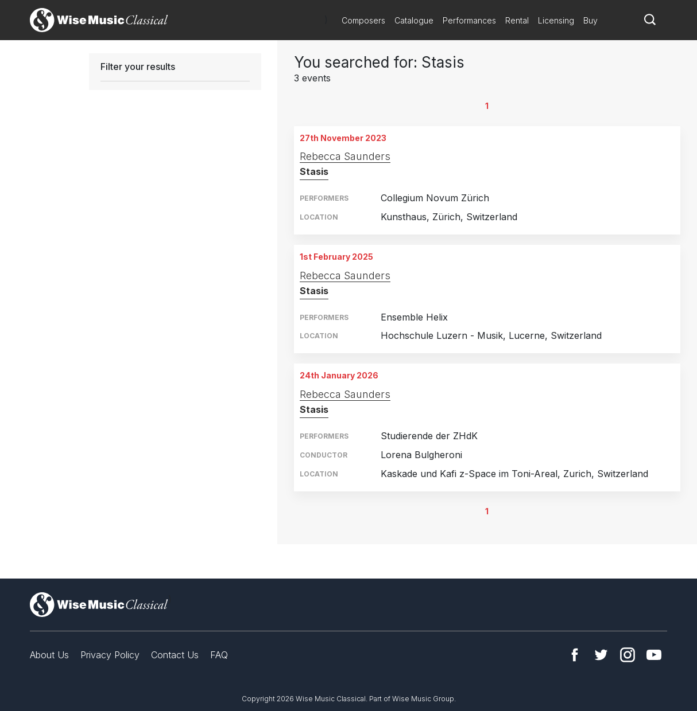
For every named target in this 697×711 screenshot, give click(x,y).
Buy (590, 20)
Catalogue (413, 20)
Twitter (601, 654)
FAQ (219, 655)
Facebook (574, 654)
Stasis (314, 171)
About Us (49, 655)
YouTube (653, 654)
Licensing (556, 20)
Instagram (627, 654)
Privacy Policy (110, 655)
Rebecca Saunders (345, 156)
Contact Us (175, 655)
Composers (363, 20)
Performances (469, 20)
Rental (517, 20)
